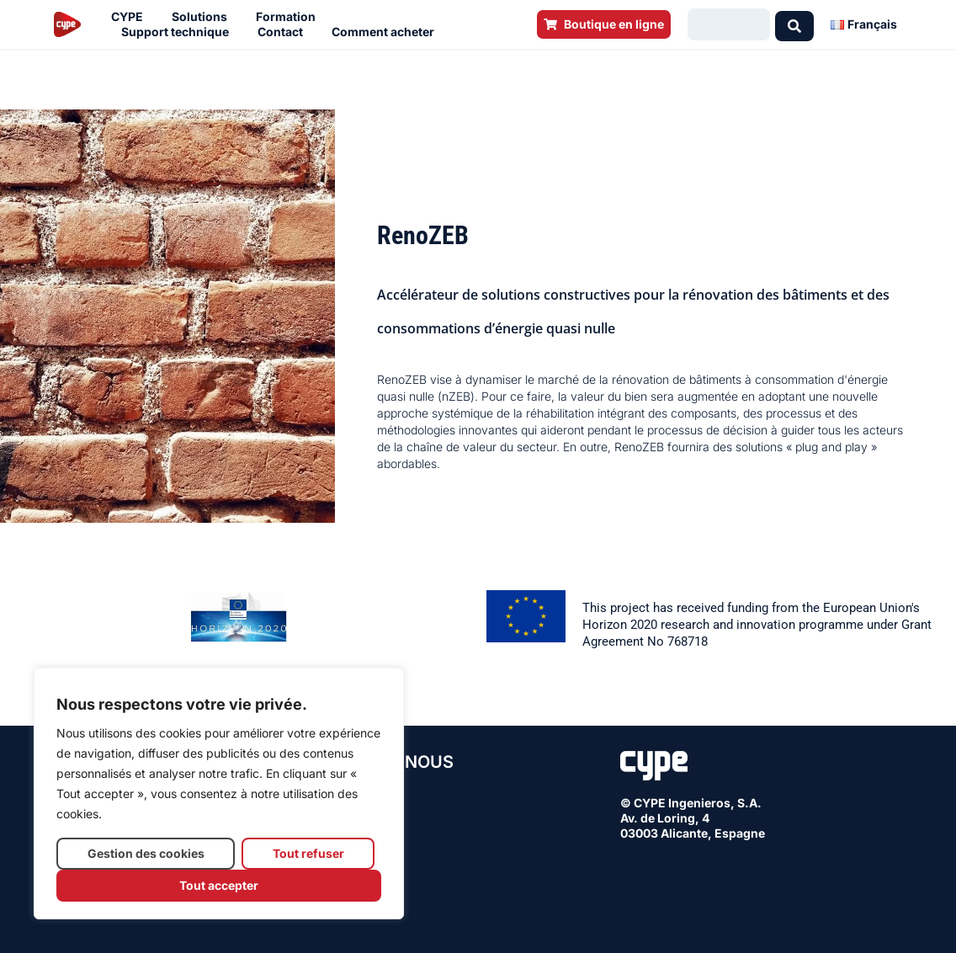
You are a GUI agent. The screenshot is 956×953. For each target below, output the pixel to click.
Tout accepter (218, 885)
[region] (219, 793)
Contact (284, 32)
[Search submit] (794, 24)
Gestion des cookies (146, 853)
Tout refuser (308, 853)
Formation (290, 16)
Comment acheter (387, 32)
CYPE (131, 16)
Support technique (179, 32)
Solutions (204, 16)
